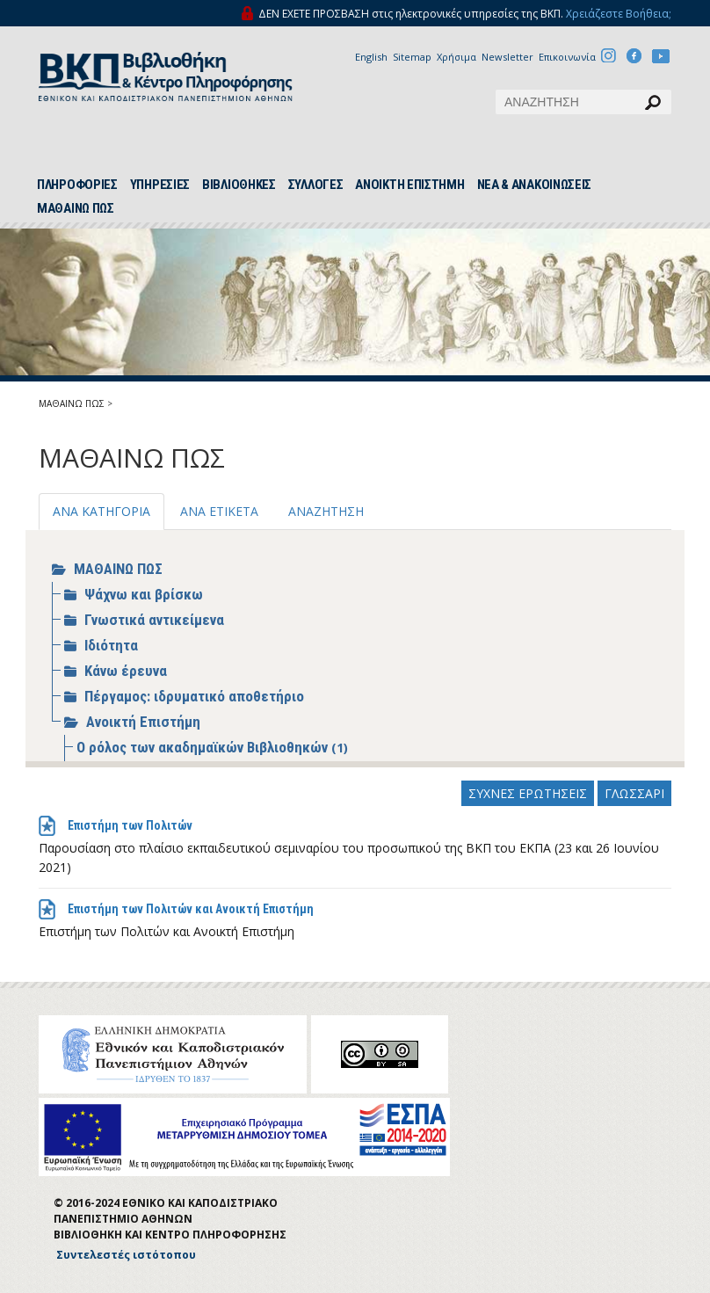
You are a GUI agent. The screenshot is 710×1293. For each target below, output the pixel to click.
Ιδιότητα (111, 645)
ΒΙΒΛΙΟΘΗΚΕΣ (239, 184)
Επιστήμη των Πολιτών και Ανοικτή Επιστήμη (191, 909)
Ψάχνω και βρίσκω (143, 594)
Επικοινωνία (567, 56)
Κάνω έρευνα (125, 670)
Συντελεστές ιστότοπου (126, 1254)
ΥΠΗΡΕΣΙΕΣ (160, 184)
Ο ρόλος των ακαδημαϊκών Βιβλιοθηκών (203, 747)
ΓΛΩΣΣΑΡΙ (634, 793)
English (371, 56)
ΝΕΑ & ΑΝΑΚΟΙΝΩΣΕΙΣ (534, 184)
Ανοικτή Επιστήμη (143, 721)
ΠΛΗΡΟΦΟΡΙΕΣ (77, 184)
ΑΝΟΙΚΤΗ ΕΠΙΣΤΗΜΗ (409, 184)
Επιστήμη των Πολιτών (130, 825)
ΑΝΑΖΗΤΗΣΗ (326, 511)
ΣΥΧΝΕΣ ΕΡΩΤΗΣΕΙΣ (527, 793)
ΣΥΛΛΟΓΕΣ (316, 184)
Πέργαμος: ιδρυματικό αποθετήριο (194, 696)
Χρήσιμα (456, 56)
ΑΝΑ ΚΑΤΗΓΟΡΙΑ (101, 511)
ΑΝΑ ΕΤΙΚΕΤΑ (219, 511)
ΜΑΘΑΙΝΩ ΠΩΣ (75, 208)
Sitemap (412, 56)
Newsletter (507, 56)
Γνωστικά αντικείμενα (154, 619)
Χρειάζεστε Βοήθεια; (618, 13)
